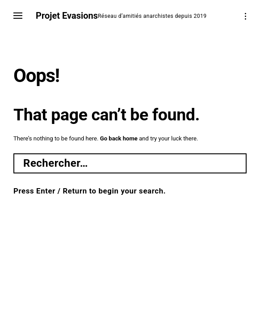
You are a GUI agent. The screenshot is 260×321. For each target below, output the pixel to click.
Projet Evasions (67, 15)
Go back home (119, 138)
